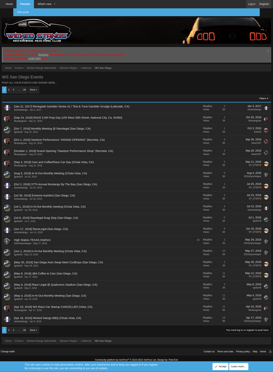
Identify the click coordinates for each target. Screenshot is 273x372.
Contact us (189, 349)
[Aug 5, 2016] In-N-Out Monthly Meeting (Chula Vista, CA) (63, 170)
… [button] (32, 87)
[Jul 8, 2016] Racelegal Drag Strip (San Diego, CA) (59, 215)
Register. (57, 52)
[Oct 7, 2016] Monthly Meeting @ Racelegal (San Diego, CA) (65, 126)
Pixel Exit (170, 357)
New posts (25, 12)
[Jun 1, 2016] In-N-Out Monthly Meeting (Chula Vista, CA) (63, 248)
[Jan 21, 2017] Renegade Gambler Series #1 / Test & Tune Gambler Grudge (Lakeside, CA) (85, 103)
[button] (68, 4)
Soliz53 (244, 129)
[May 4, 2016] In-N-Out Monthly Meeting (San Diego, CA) (63, 293)
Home (22, 3)
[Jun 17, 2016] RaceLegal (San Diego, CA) (54, 226)
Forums (38, 3)
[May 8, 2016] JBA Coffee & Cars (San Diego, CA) (58, 270)
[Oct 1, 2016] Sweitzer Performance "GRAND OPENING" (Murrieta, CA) (72, 137)
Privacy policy (225, 349)
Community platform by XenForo (126, 357)
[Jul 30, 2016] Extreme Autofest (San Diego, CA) (57, 192)
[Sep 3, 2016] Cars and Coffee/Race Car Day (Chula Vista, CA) (67, 159)
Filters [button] (249, 95)
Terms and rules (206, 349)
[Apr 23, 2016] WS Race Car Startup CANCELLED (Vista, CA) (66, 304)
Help (238, 349)
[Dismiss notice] (254, 49)
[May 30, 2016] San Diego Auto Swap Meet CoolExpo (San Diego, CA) (71, 259)
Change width (24, 349)
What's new (58, 3)
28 (37, 87)
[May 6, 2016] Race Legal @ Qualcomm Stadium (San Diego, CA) (69, 282)
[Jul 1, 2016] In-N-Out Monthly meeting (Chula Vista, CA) (63, 204)
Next (45, 87)
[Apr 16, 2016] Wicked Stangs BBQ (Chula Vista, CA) (60, 315)
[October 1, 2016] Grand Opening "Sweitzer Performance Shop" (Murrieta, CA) (76, 148)
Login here (48, 55)
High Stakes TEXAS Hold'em (45, 237)
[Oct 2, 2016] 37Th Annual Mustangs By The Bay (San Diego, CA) (68, 181)
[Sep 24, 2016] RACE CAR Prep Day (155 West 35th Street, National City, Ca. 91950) (81, 114)
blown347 (243, 140)
